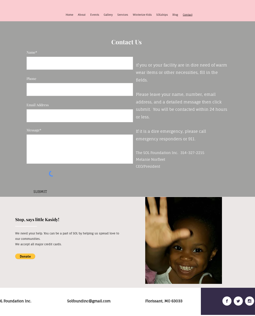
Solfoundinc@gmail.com (88, 301)
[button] (25, 256)
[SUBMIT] (40, 191)
